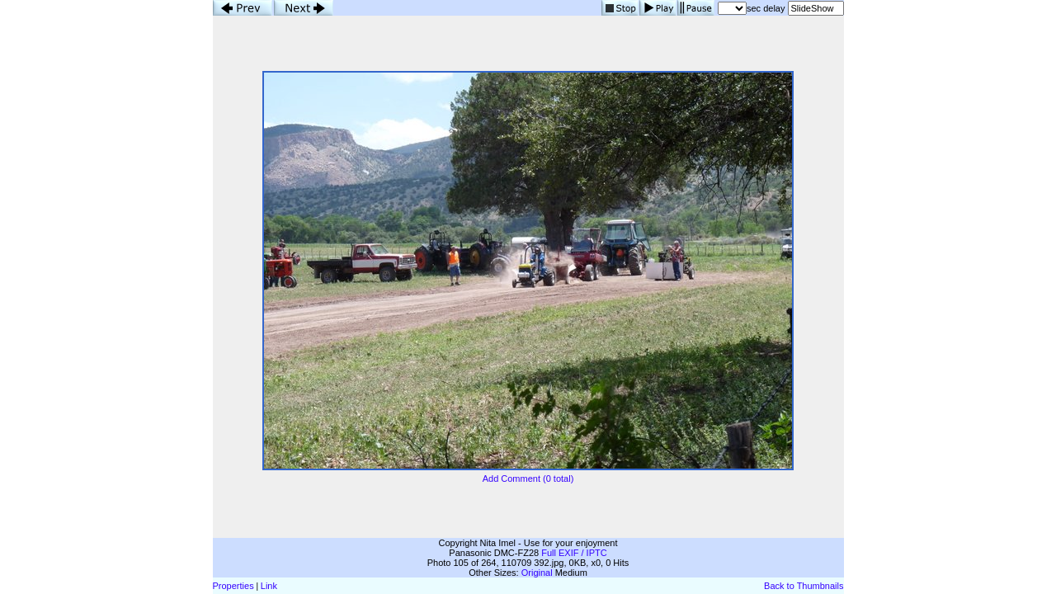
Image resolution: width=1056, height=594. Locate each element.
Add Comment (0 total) (528, 478)
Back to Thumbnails (803, 586)
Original (537, 573)
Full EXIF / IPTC (573, 553)
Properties (233, 586)
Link (269, 586)
